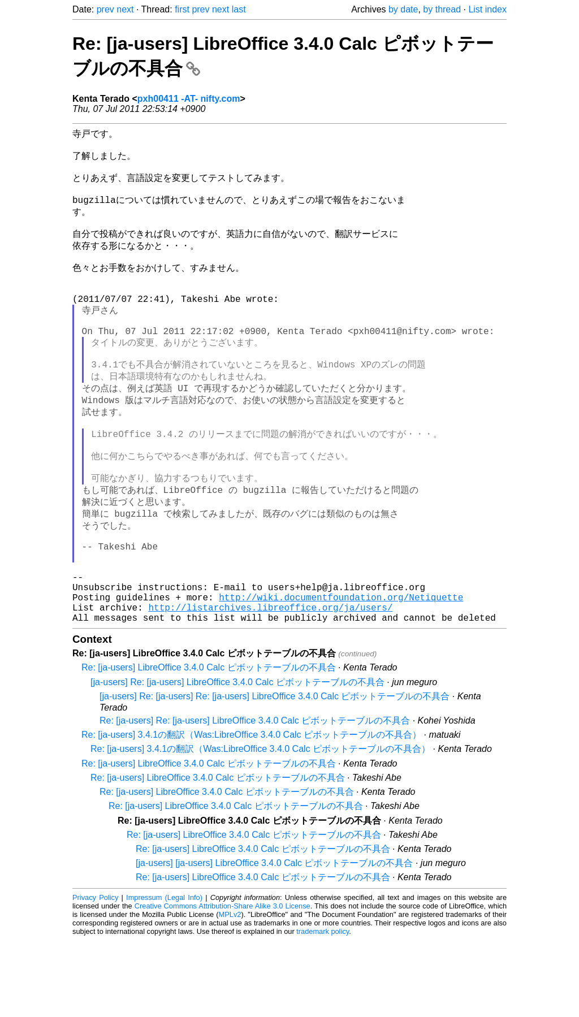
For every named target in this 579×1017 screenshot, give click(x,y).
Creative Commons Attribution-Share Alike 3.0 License (222, 983)
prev (105, 9)
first (182, 9)
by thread (442, 9)
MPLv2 (230, 991)
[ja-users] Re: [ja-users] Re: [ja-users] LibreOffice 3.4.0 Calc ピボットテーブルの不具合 (275, 773)
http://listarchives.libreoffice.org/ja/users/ (270, 682)
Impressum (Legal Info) (164, 974)
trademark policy (322, 1008)
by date (403, 9)
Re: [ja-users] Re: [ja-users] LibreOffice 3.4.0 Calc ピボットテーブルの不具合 (255, 797)
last (239, 9)
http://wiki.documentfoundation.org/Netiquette (341, 669)
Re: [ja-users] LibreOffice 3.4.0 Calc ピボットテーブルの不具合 (208, 744)
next (124, 9)
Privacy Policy (95, 974)
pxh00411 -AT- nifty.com (188, 98)
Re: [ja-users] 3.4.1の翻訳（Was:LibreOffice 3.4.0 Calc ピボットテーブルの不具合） (251, 811)
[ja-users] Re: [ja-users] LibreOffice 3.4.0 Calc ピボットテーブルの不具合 (237, 759)
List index (487, 9)
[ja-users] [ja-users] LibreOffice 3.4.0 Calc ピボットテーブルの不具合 (274, 940)
